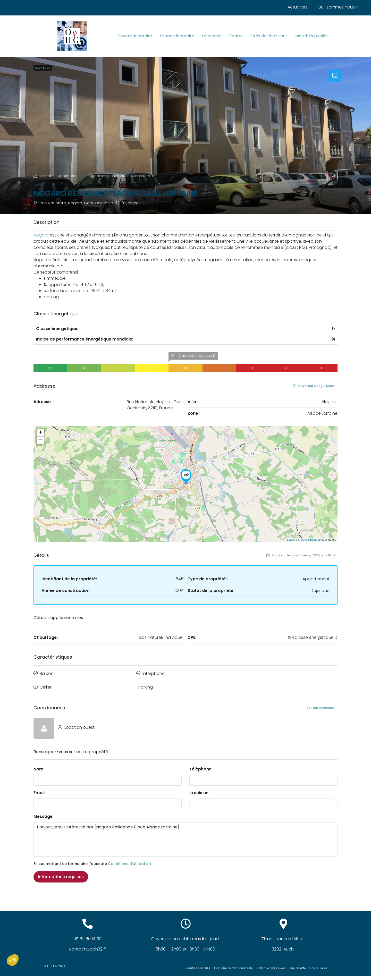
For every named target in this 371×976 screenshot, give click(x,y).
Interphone (153, 672)
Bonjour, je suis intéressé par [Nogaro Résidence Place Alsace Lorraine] (185, 835)
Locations (211, 36)
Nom (38, 765)
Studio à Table (317, 964)
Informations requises (61, 873)
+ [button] (40, 433)
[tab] (334, 76)
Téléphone (200, 765)
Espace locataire (177, 36)
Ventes (236, 36)
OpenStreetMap (311, 539)
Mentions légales (197, 964)
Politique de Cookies (271, 964)
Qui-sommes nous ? (338, 7)
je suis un (198, 789)
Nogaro (41, 235)
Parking (145, 684)
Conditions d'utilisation (129, 859)
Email (39, 789)
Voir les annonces (321, 703)
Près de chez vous (269, 36)
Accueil (45, 175)
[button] (12, 960)
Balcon (47, 672)
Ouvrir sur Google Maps (314, 386)
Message (43, 812)
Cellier (46, 684)
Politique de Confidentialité (233, 964)
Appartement (69, 175)
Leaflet (291, 539)
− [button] (40, 440)
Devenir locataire (134, 36)
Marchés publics (311, 36)
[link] (41, 235)
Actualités (297, 7)
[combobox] (263, 799)
